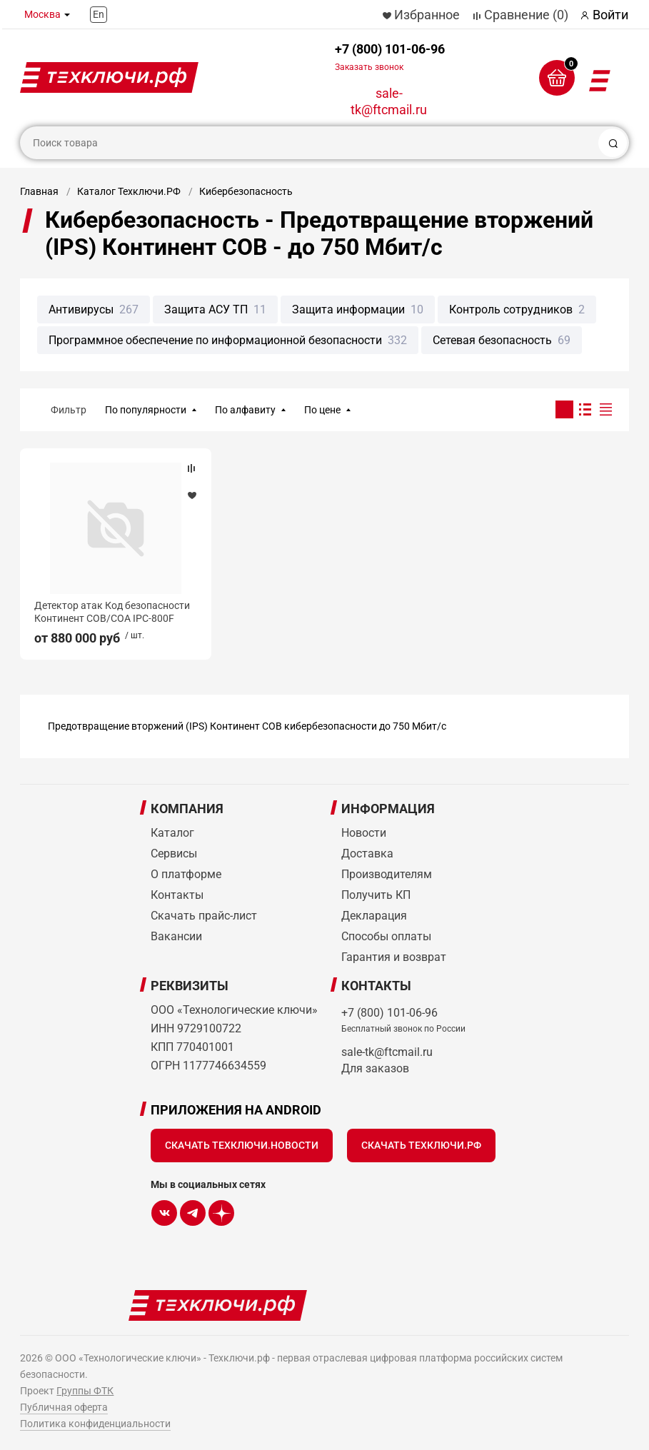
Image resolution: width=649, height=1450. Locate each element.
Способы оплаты (386, 936)
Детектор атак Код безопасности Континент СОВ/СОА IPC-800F (112, 612)
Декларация (374, 915)
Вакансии (176, 936)
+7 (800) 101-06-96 (390, 56)
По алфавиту (245, 410)
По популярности (145, 410)
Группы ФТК (85, 1390)
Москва (42, 14)
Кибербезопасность (246, 191)
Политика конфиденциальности (95, 1423)
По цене (322, 410)
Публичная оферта (64, 1407)
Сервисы (174, 853)
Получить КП (376, 895)
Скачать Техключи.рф (421, 1145)
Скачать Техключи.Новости (241, 1145)
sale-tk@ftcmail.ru (389, 101)
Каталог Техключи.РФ (129, 191)
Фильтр (68, 410)
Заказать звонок (369, 67)
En (98, 14)
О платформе (186, 874)
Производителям (386, 874)
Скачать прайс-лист (204, 915)
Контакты (177, 895)
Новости (363, 833)
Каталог (172, 833)
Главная (39, 191)
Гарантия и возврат (393, 957)
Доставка (367, 853)
